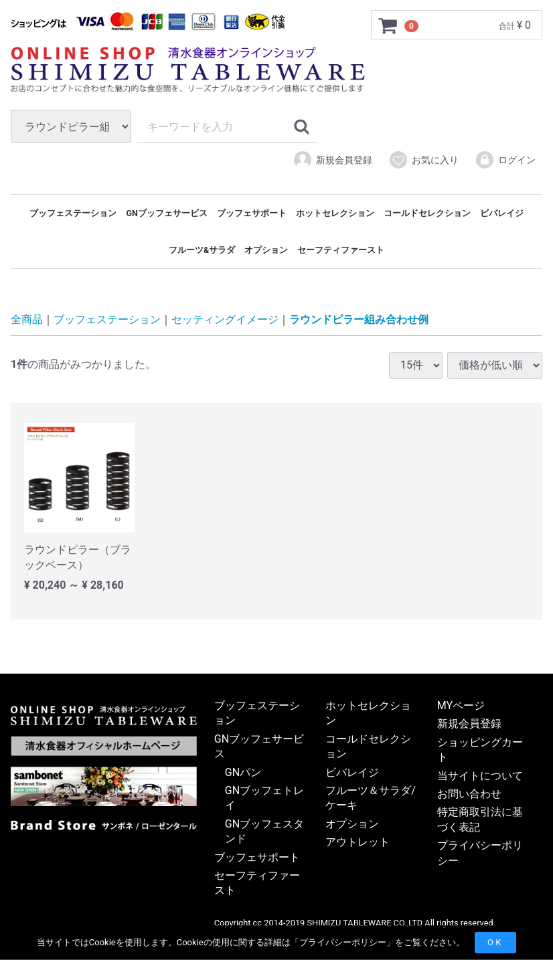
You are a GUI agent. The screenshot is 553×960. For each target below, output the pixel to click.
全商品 (27, 320)
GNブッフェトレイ (264, 798)
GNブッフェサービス (166, 213)
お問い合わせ (469, 794)
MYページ (461, 706)
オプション (266, 250)
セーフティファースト (340, 250)
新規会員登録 (332, 160)
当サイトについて (480, 775)
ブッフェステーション (72, 213)
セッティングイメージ (225, 320)
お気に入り (423, 160)
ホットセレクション (335, 213)
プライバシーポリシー (342, 942)
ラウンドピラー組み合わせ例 (358, 320)
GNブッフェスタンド (264, 832)
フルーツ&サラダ (202, 250)
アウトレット (357, 842)
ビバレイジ (502, 213)
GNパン (243, 772)
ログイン (505, 160)
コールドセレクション (427, 213)
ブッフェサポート (252, 213)
